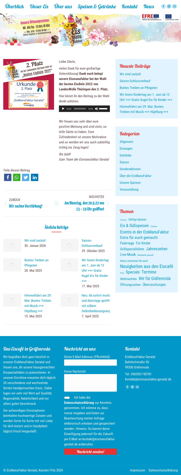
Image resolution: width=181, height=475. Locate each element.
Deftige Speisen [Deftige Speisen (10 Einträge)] (137, 219)
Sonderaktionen (130, 169)
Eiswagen (126, 148)
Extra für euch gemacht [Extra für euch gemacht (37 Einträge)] (139, 237)
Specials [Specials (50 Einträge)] (133, 272)
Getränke (126, 155)
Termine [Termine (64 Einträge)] (149, 272)
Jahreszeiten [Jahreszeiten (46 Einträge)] (156, 248)
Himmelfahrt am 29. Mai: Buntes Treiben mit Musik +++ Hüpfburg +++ (38, 303)
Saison (124, 162)
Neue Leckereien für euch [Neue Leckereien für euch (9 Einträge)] (134, 260)
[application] (84, 108)
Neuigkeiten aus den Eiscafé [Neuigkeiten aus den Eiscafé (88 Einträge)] (146, 266)
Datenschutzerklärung (79, 403)
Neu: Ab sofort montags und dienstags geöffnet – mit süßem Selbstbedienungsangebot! (99, 303)
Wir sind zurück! (35, 240)
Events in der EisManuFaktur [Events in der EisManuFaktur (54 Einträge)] (144, 232)
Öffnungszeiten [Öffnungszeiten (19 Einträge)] (130, 285)
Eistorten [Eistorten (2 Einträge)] (154, 226)
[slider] (80, 109)
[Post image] (12, 245)
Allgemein (126, 142)
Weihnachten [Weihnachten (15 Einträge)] (128, 279)
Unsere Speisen (130, 183)
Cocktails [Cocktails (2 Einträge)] (123, 220)
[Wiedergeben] (63, 108)
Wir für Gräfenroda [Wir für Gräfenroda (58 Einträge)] (155, 278)
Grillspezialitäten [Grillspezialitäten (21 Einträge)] (132, 249)
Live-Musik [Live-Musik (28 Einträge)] (128, 254)
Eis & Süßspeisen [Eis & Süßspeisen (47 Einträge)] (134, 225)
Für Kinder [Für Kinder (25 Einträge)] (143, 243)
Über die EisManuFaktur (135, 176)
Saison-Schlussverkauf (92, 243)
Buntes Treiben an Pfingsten (36, 262)
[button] (7, 177)
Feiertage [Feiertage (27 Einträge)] (127, 243)
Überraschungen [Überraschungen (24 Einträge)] (154, 284)
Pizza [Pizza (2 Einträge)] (122, 273)
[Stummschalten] (96, 108)
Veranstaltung (129, 189)
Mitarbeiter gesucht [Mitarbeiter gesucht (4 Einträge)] (146, 255)
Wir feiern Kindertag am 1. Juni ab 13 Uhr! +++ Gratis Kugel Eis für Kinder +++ (95, 270)
